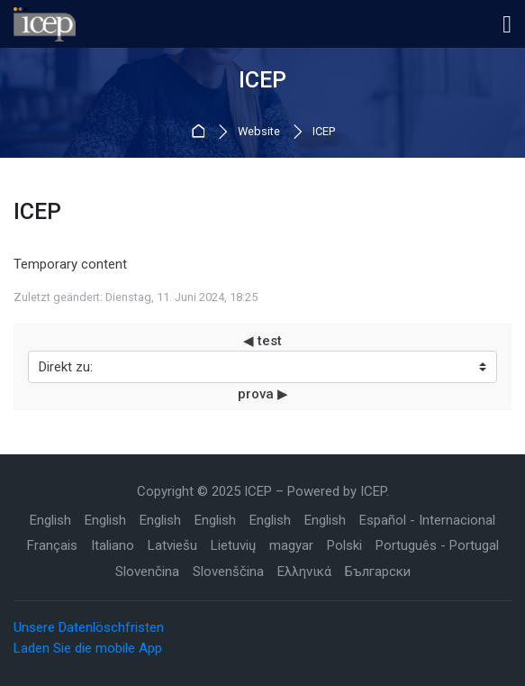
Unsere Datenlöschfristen (89, 627)
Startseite (201, 132)
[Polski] (344, 545)
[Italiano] (112, 545)
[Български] (378, 572)
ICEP (323, 132)
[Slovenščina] (228, 572)
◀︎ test (262, 341)
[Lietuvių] (233, 545)
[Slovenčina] (147, 572)
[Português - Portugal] (437, 545)
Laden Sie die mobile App (88, 648)
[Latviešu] (172, 545)
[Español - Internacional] (427, 520)
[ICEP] (45, 24)
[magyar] (291, 545)
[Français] (52, 545)
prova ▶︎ (263, 394)
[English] (50, 520)
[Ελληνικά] (304, 572)
